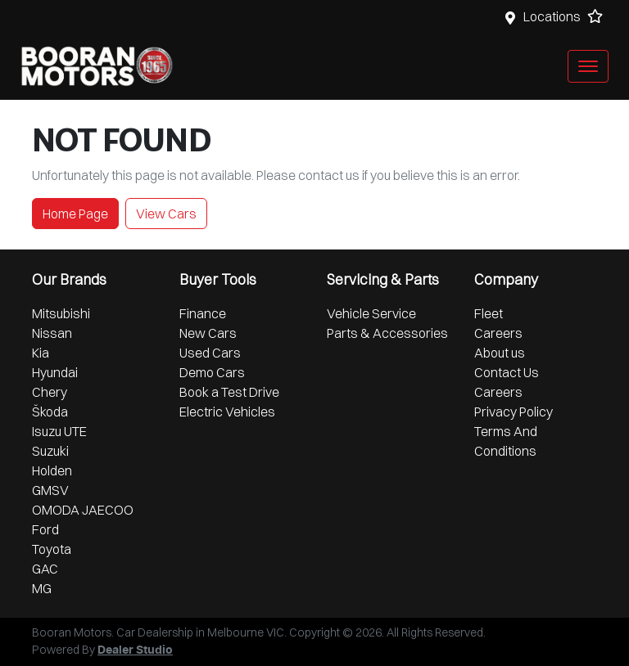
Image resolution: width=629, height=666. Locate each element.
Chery (49, 392)
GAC (45, 568)
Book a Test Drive (229, 392)
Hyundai (55, 372)
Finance (202, 313)
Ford (45, 529)
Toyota (51, 549)
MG (42, 588)
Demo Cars (212, 372)
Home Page (75, 213)
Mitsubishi (61, 313)
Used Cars (210, 352)
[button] (588, 66)
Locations (552, 16)
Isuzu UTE (59, 431)
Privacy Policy (513, 411)
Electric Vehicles (227, 411)
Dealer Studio (135, 650)
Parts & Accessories (387, 333)
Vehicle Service (371, 313)
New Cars (208, 333)
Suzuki (50, 451)
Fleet (488, 313)
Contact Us (506, 372)
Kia (40, 352)
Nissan (52, 333)
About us (499, 352)
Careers (498, 333)
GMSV (50, 490)
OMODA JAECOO (82, 510)
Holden (52, 470)
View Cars (166, 213)
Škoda (50, 411)
